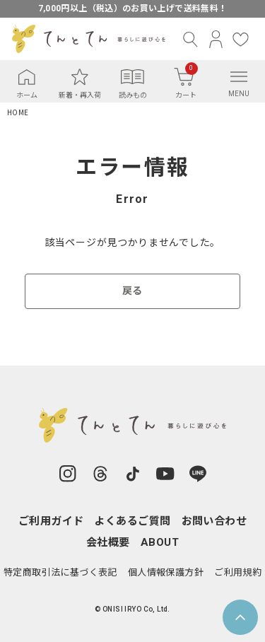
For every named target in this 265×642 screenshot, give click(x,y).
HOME (17, 112)
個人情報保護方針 (166, 572)
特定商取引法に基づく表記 (60, 572)
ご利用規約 (237, 572)
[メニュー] (238, 76)
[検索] (191, 39)
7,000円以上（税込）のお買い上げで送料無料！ (133, 8)
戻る (132, 290)
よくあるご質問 (132, 521)
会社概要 (108, 542)
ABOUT (160, 542)
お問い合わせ (214, 521)
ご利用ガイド (51, 521)
